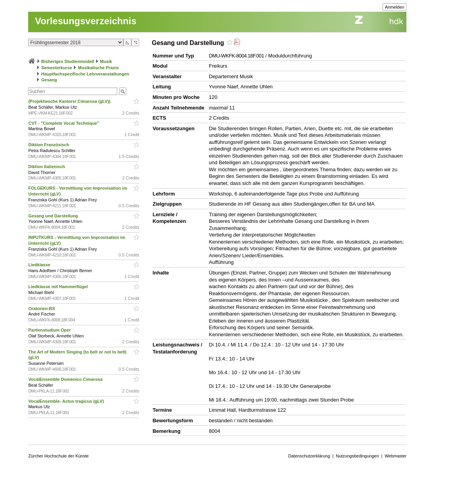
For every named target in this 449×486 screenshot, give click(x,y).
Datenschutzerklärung (309, 456)
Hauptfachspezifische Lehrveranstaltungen (85, 74)
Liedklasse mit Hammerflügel (58, 286)
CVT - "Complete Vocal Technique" (64, 123)
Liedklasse (39, 264)
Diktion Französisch (49, 144)
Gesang (49, 79)
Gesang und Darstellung (53, 215)
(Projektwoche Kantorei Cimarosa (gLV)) (69, 101)
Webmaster (395, 456)
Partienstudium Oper (50, 330)
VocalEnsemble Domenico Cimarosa (66, 379)
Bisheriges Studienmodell (67, 61)
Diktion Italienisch (47, 166)
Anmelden (394, 7)
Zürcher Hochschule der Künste (58, 456)
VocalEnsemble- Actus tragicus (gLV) (66, 401)
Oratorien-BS (42, 308)
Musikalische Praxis (98, 67)
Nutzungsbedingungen (357, 456)
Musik (106, 61)
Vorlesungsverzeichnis (85, 21)
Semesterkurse (56, 67)
